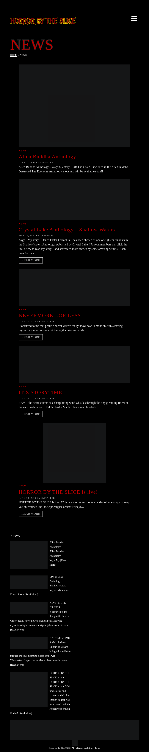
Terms (97, 748)
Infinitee (46, 162)
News (22, 150)
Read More (30, 260)
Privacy (90, 748)
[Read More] (31, 594)
